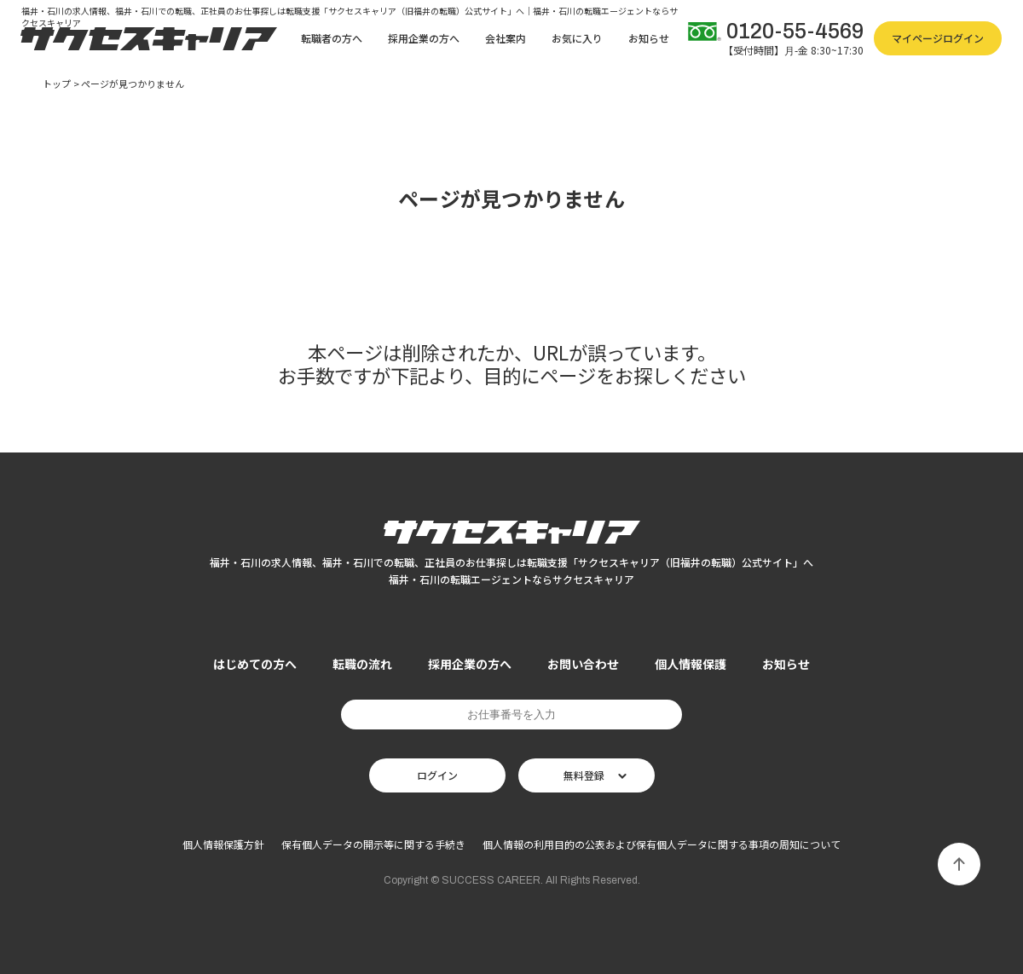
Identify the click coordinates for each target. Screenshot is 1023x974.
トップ (57, 84)
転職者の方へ (331, 38)
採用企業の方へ (423, 38)
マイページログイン (938, 38)
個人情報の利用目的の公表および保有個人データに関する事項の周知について (662, 844)
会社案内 (505, 38)
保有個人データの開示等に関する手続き (373, 844)
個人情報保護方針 (223, 844)
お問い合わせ (583, 663)
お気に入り (577, 38)
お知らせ (648, 38)
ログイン (437, 775)
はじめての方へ (255, 663)
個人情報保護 (690, 663)
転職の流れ (362, 663)
